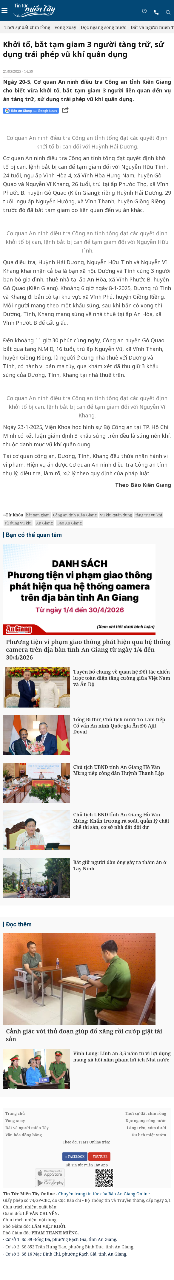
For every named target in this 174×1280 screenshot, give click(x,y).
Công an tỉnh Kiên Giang (75, 515)
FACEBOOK (74, 1175)
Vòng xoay (65, 27)
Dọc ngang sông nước (103, 27)
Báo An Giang (69, 523)
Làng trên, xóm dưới (146, 1146)
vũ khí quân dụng (116, 515)
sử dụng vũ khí (18, 523)
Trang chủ (15, 1132)
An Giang (44, 523)
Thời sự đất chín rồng (27, 27)
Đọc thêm (19, 933)
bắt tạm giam (38, 515)
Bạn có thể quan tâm (34, 534)
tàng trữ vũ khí (148, 515)
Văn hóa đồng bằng (23, 1153)
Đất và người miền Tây (27, 1146)
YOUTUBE (99, 1175)
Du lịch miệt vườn (149, 1153)
